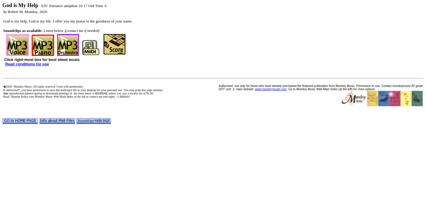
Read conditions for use (27, 64)
